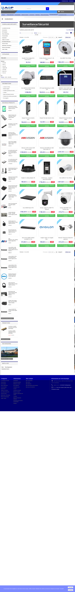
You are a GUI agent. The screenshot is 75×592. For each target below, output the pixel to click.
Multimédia (38, 14)
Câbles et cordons (25, 14)
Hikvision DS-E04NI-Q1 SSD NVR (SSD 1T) (47, 148)
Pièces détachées (10, 14)
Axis (4, 69)
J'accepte (70, 587)
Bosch (4, 71)
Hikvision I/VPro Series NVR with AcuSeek (28, 148)
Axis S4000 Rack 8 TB (28, 207)
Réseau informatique (44, 14)
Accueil (14, 388)
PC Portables (3, 383)
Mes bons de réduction (30, 387)
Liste (73, 33)
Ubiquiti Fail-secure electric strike (65, 118)
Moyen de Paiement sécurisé (8, 94)
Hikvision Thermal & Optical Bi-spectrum (65, 238)
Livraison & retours (6, 86)
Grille (71, 33)
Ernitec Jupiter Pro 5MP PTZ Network (47, 208)
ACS (4, 62)
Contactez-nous (16, 387)
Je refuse (70, 590)
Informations (6, 83)
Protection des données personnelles (10, 96)
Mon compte (29, 378)
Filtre (3, 367)
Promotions (6, 323)
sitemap (15, 403)
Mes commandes (29, 380)
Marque (3, 14)
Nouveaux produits (8, 103)
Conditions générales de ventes (9, 90)
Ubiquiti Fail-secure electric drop (28, 118)
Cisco (4, 72)
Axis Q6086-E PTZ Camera (65, 147)
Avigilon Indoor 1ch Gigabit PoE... (47, 238)
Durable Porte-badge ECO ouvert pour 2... (28, 59)
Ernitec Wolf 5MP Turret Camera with (65, 208)
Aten (4, 66)
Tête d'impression (8, 367)
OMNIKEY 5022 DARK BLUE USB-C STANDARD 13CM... (66, 88)
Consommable (17, 14)
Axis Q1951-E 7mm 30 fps (65, 177)
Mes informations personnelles (32, 385)
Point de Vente (5, 43)
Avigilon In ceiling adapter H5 (28, 177)
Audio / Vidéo (4, 49)
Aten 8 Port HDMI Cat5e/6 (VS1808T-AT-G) (28, 238)
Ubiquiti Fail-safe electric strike (47, 118)
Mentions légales (6, 88)
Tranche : (3, 77)
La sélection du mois (62, 14)
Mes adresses (28, 383)
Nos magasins (5, 98)
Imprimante (4, 37)
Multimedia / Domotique (6, 45)
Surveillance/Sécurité (53, 14)
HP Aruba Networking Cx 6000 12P (47, 88)
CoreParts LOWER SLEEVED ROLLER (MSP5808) (12, 327)
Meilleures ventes (16, 383)
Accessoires (32, 14)
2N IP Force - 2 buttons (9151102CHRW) (46, 178)
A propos (4, 92)
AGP (3, 64)
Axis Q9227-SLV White (65, 58)
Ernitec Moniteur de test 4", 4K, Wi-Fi (47, 59)
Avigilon (4, 67)
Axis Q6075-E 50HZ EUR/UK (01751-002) (28, 88)
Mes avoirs (28, 382)
